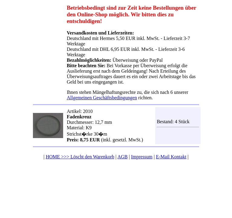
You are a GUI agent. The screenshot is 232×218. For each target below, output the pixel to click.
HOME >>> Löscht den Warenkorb (80, 156)
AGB (123, 156)
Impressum (142, 156)
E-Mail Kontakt (171, 156)
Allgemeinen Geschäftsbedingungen (102, 97)
